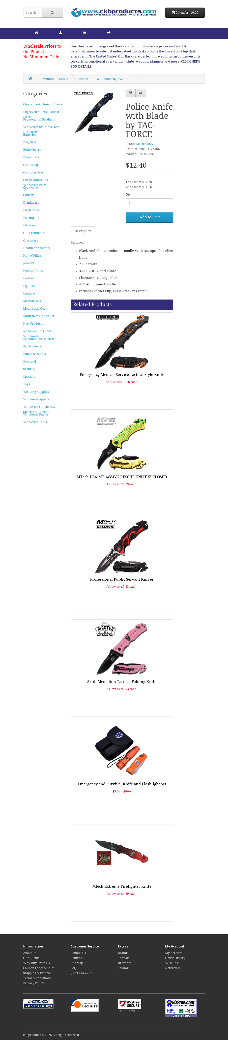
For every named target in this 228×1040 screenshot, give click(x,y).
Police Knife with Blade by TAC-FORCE (106, 79)
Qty (128, 194)
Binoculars (31, 157)
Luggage (29, 293)
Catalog (123, 968)
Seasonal (29, 361)
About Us (29, 953)
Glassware (30, 240)
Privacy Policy (33, 983)
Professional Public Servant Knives (122, 579)
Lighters (29, 286)
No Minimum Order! (43, 56)
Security (29, 369)
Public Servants (34, 354)
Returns (76, 958)
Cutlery (28, 195)
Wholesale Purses (35, 414)
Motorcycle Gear (35, 308)
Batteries (29, 134)
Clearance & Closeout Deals (42, 104)
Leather (28, 278)
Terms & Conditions (37, 978)
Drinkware (31, 202)
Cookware (30, 187)
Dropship (124, 963)
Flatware (29, 225)
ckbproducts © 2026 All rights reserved (51, 1035)
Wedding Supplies (36, 392)
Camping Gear (33, 172)
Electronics (31, 210)
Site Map (77, 963)
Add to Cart (149, 217)
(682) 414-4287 (81, 973)
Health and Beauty (36, 248)
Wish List (172, 963)
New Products (33, 323)
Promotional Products (39, 119)
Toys (26, 384)
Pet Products (32, 346)
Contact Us (78, 953)
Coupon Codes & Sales (38, 968)
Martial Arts (32, 301)
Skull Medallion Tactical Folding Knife (121, 681)
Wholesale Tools (35, 422)
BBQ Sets (29, 142)
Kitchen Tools (33, 271)
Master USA (144, 144)
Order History (175, 958)
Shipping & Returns (37, 973)
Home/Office (32, 255)
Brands (123, 953)
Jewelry (28, 263)
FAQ (73, 968)
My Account (173, 953)
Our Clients (31, 958)
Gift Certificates (34, 233)
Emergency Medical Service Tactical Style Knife (122, 374)
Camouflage (31, 165)
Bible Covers (32, 150)
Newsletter (172, 968)
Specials (29, 376)
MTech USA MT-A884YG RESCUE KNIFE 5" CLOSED (122, 477)
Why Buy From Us (36, 963)
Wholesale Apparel (36, 399)
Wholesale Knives (55, 79)
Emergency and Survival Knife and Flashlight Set (122, 784)
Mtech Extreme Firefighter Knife (121, 886)
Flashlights (31, 218)
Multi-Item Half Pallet (38, 316)
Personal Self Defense (38, 339)
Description (83, 231)
